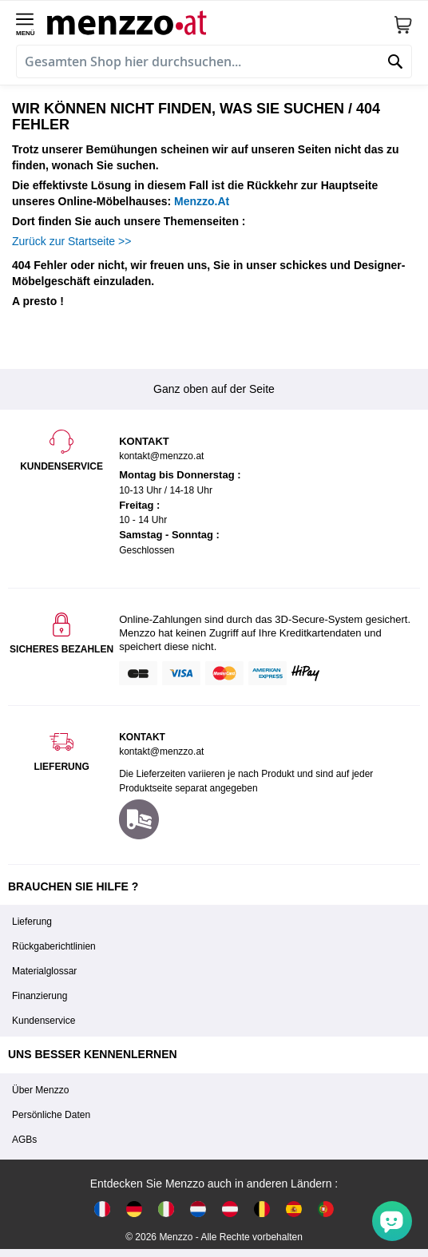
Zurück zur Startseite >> (71, 241)
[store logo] (220, 21)
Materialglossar (44, 971)
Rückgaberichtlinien (54, 946)
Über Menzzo (40, 1090)
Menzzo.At (201, 201)
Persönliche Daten (51, 1114)
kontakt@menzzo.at (161, 751)
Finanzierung (39, 995)
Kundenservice (43, 1020)
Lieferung (32, 921)
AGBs (24, 1139)
